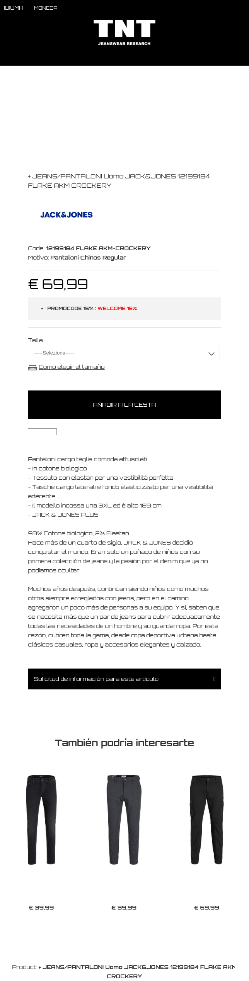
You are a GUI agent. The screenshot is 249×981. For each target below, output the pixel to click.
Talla (35, 340)
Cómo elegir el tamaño (71, 366)
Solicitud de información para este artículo (96, 678)
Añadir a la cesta (124, 404)
